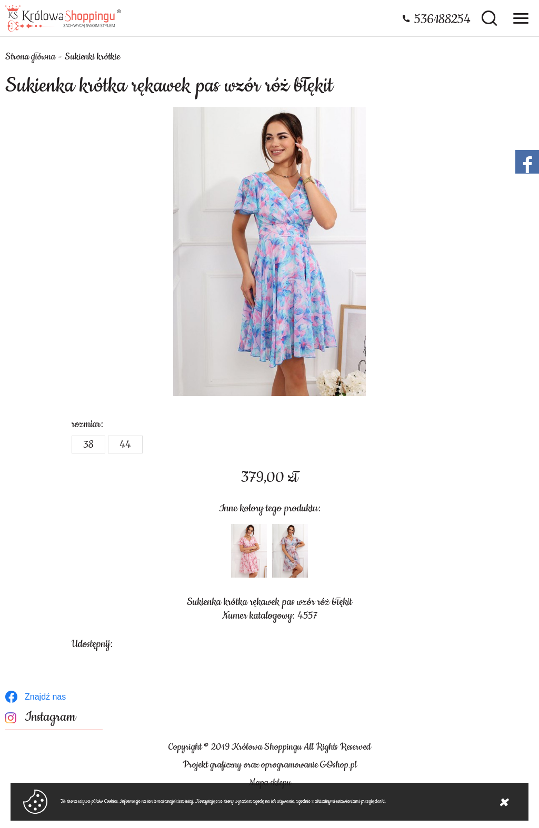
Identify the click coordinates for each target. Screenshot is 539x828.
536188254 (442, 19)
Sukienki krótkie (92, 57)
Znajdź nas (45, 696)
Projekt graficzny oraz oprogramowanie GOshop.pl (270, 765)
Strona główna (30, 57)
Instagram (50, 717)
